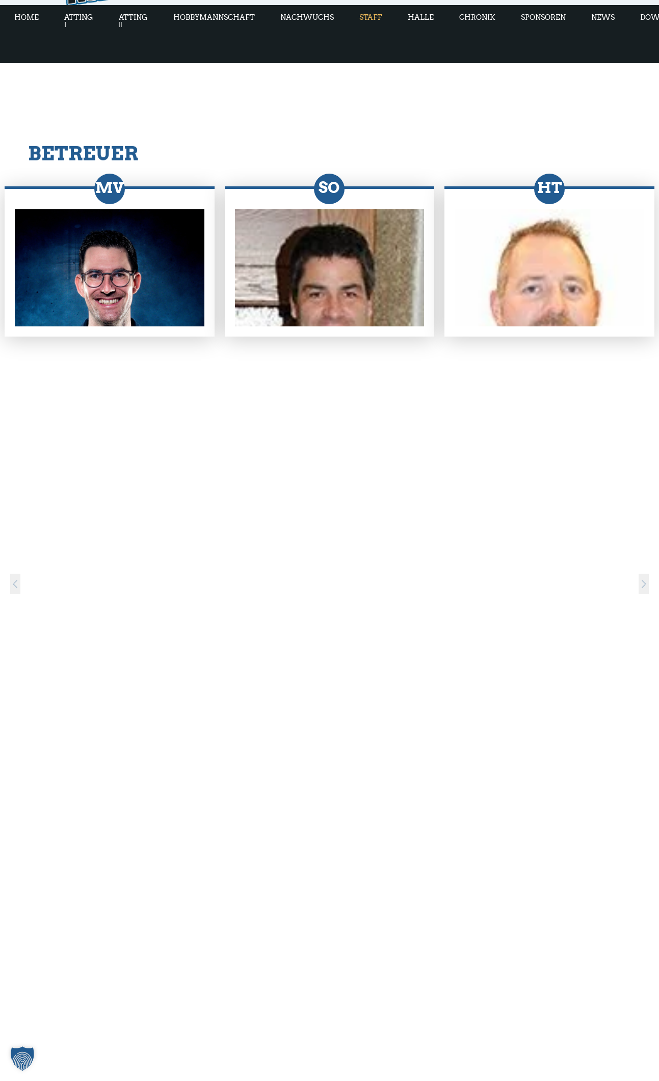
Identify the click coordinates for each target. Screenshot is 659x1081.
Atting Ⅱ (133, 21)
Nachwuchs (307, 17)
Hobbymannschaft (214, 17)
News (603, 17)
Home (26, 17)
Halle (421, 17)
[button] (22, 1058)
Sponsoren (543, 17)
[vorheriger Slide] (15, 574)
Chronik (477, 17)
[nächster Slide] (644, 574)
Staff (370, 17)
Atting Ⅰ (78, 21)
